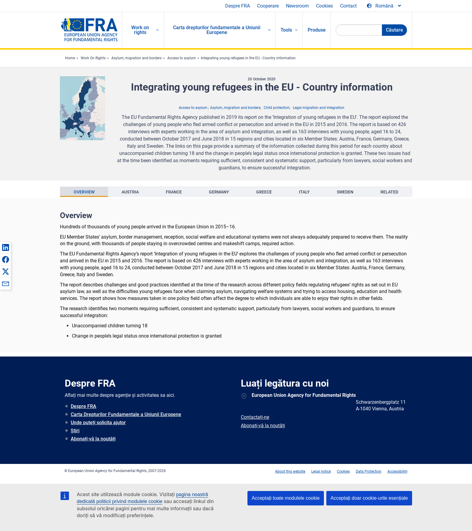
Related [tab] (389, 192)
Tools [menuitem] (286, 30)
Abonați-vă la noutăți (93, 439)
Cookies (324, 6)
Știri (75, 431)
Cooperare (268, 6)
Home (70, 58)
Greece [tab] (264, 192)
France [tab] (174, 192)
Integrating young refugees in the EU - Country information (248, 58)
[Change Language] (384, 6)
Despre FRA (237, 6)
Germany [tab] (219, 192)
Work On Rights (93, 58)
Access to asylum (181, 58)
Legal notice (321, 471)
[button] (5, 247)
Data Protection (368, 471)
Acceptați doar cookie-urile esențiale (369, 498)
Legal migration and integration (318, 108)
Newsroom (297, 6)
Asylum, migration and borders (136, 58)
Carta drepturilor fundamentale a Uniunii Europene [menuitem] (216, 30)
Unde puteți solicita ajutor (98, 422)
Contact (348, 6)
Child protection (277, 108)
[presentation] (84, 192)
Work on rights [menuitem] (140, 30)
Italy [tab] (304, 192)
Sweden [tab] (345, 192)
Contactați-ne (255, 417)
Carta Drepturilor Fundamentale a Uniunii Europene (126, 414)
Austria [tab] (130, 192)
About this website (290, 471)
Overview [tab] (84, 192)
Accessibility (397, 471)
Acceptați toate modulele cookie (286, 498)
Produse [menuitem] (317, 30)
